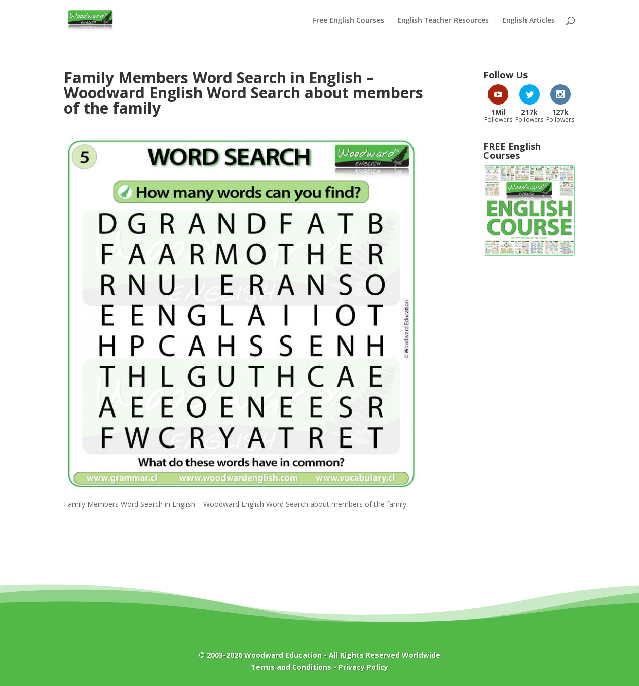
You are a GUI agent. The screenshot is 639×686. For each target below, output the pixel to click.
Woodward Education (283, 655)
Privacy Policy (363, 667)
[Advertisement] (529, 427)
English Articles (528, 21)
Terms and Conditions (291, 667)
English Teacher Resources (443, 21)
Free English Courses (348, 21)
